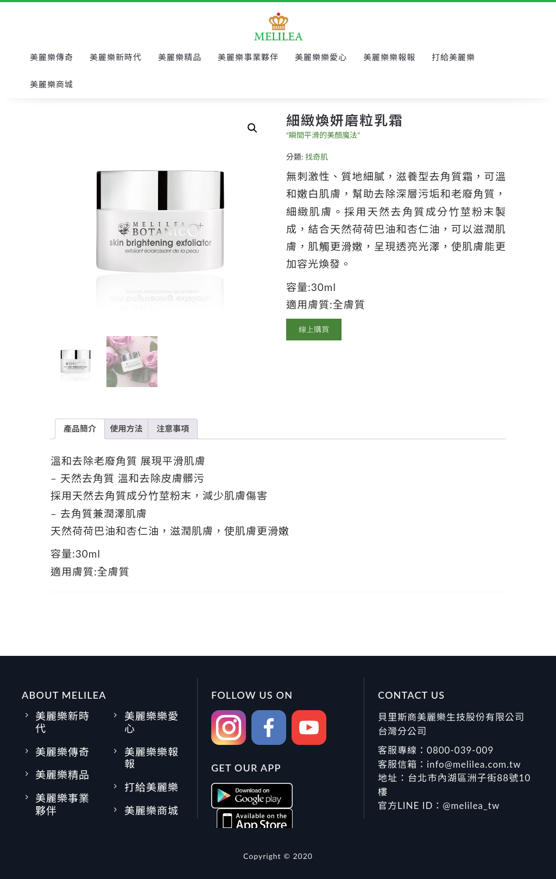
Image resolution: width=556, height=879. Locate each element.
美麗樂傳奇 (51, 57)
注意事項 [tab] (172, 428)
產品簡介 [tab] (80, 428)
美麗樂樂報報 (389, 57)
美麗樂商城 (51, 84)
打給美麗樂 (453, 57)
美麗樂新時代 (116, 57)
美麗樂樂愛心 (321, 57)
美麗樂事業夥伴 (248, 57)
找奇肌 (316, 156)
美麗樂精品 (179, 57)
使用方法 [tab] (126, 428)
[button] (252, 128)
